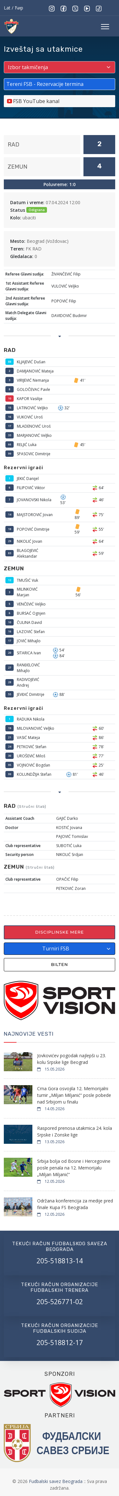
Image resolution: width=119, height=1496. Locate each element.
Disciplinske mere (59, 932)
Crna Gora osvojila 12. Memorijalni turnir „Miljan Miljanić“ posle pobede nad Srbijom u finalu (74, 1095)
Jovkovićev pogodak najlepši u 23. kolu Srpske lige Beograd (71, 1058)
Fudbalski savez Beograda (56, 1481)
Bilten (59, 964)
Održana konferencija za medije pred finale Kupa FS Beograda (75, 1204)
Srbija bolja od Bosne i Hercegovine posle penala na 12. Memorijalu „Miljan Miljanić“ (73, 1167)
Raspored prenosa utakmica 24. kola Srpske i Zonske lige (74, 1131)
